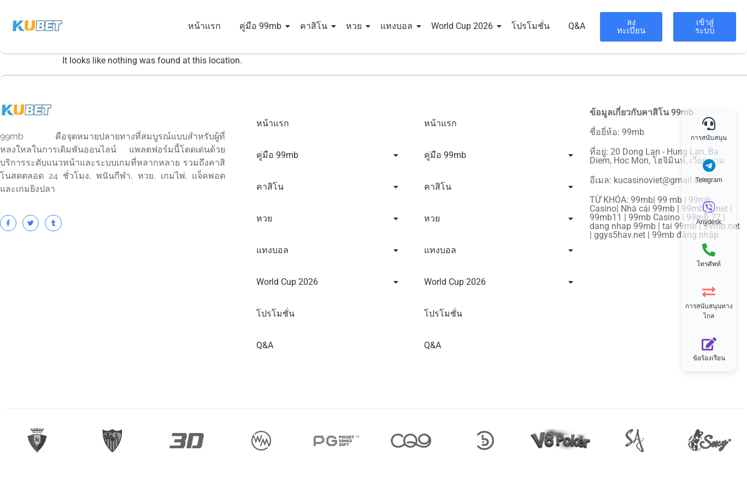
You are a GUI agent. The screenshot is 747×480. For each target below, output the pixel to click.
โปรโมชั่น (530, 26)
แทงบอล (398, 26)
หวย (356, 26)
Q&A (576, 26)
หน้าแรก (204, 26)
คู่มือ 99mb (262, 26)
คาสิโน (315, 26)
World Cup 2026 (464, 26)
